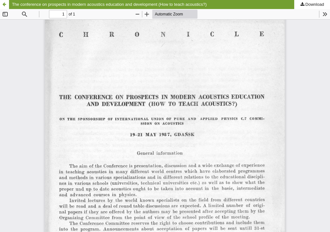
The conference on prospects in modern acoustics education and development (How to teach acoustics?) (109, 4)
